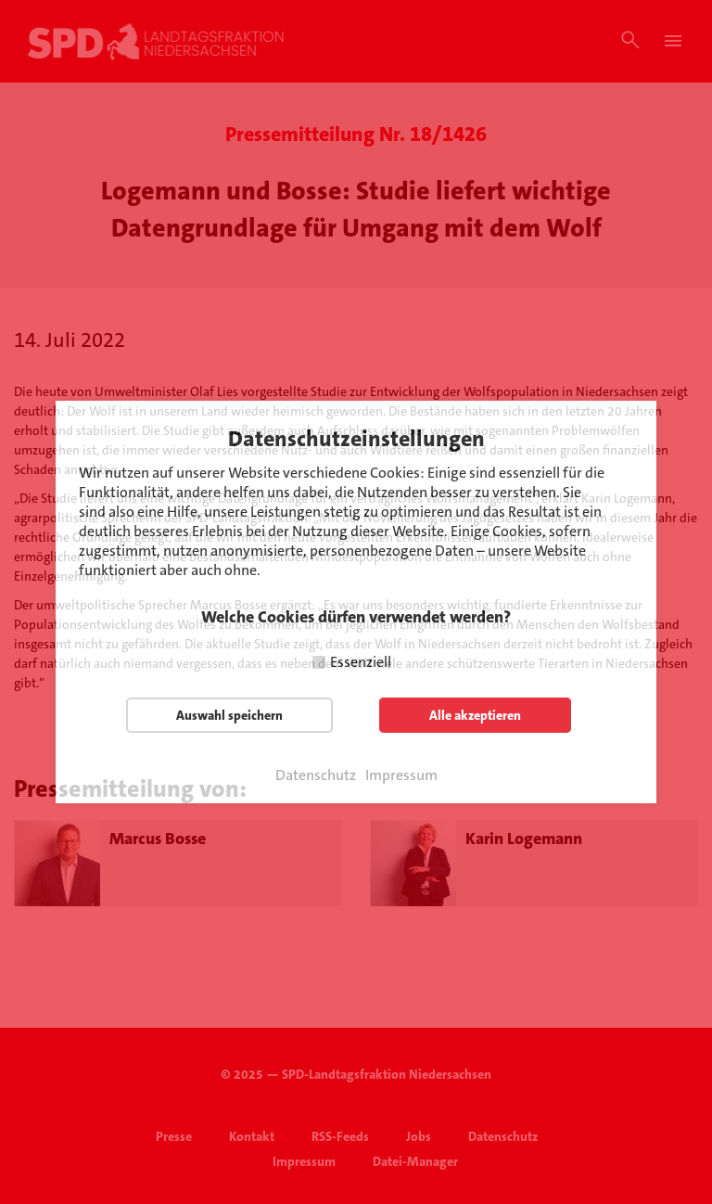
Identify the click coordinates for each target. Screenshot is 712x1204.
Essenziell (360, 662)
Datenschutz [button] (315, 775)
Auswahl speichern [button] (229, 715)
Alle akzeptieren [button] (475, 715)
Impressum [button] (401, 775)
